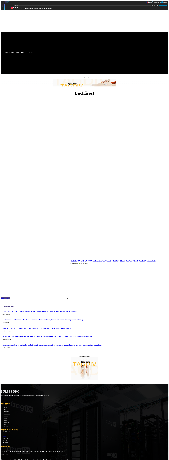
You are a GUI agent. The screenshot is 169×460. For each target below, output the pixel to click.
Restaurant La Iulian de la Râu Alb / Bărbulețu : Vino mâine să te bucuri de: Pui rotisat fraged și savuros (40, 311)
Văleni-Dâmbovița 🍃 (75, 265)
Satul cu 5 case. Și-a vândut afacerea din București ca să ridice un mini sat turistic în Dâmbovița (37, 328)
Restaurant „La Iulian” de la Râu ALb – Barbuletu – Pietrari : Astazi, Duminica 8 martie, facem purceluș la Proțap (43, 320)
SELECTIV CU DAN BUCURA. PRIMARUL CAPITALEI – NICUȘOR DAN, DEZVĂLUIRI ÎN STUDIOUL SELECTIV (119, 262)
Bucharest (5, 298)
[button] (77, 63)
